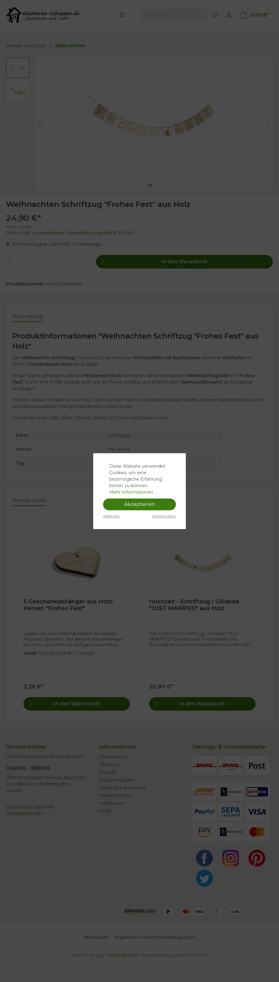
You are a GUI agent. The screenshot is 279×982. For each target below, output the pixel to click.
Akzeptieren (139, 504)
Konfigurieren (164, 516)
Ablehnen (111, 516)
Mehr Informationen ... (133, 492)
